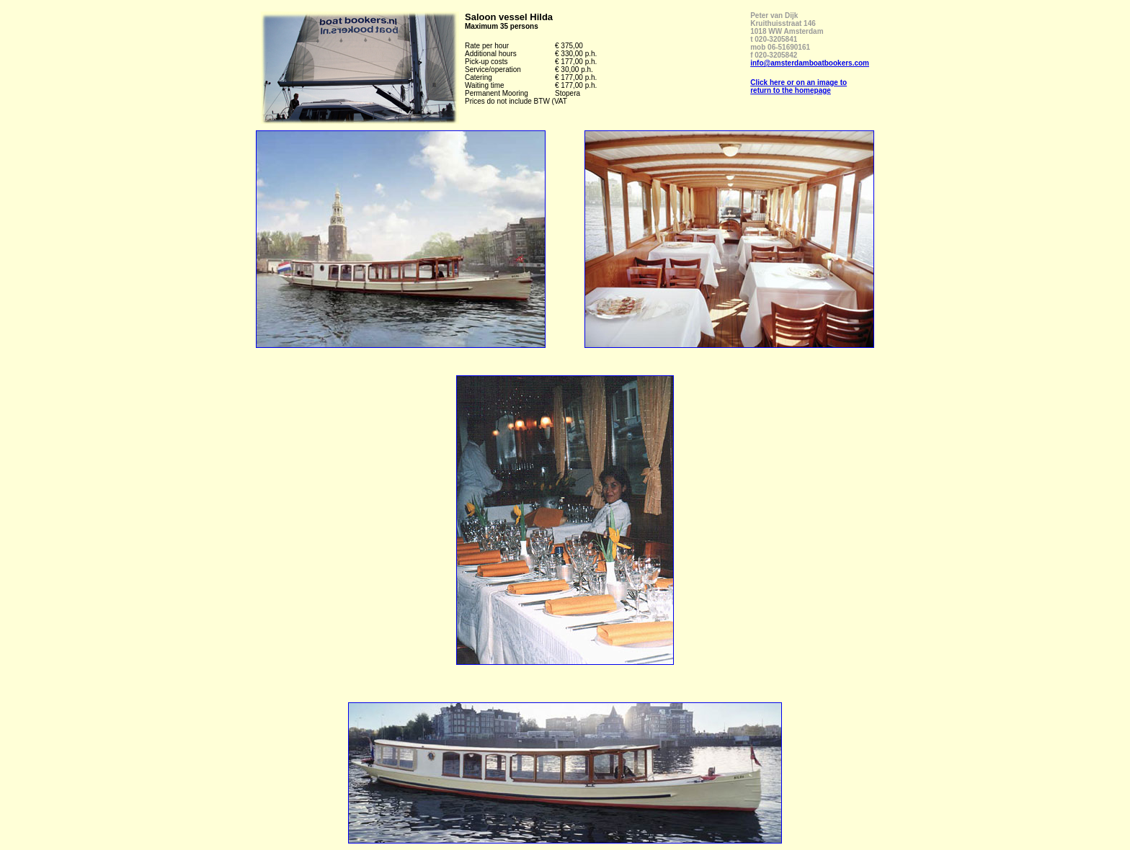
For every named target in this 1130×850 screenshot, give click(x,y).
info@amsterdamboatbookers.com (809, 63)
